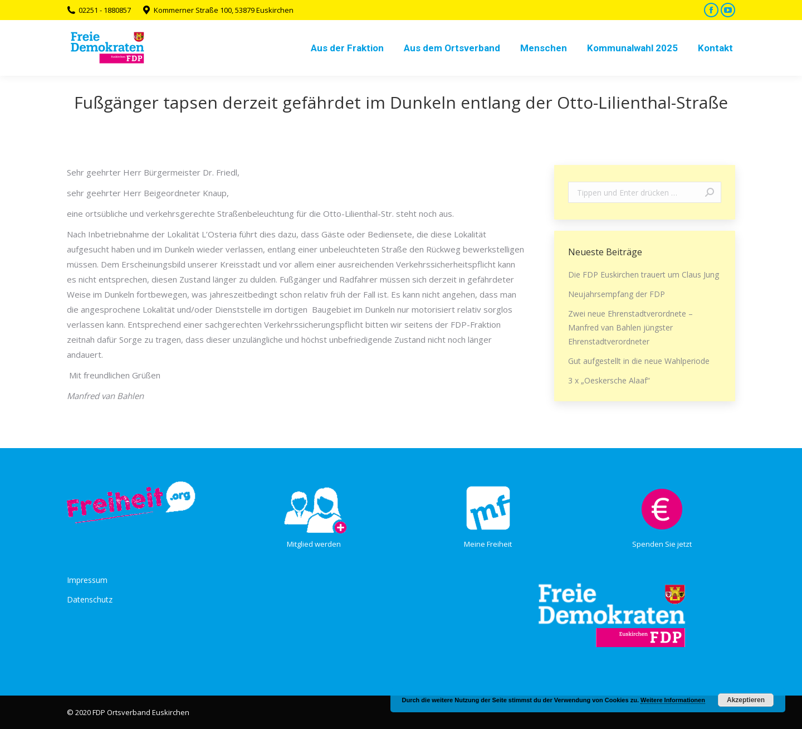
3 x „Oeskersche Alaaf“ (609, 380)
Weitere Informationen (672, 700)
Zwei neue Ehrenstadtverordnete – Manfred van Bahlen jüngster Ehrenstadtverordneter (630, 327)
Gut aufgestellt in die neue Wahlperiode (639, 361)
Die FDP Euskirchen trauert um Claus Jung (643, 274)
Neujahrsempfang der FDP (616, 294)
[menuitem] (347, 48)
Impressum (87, 580)
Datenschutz (90, 599)
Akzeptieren (746, 700)
